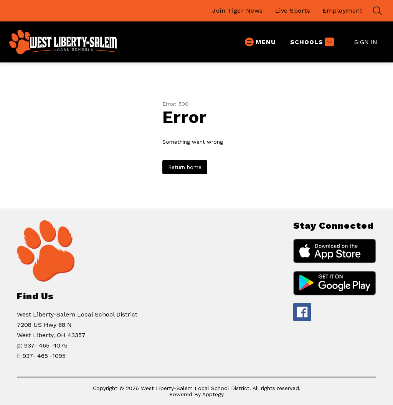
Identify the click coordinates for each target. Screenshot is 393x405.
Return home (184, 167)
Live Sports (292, 10)
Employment (342, 10)
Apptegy (213, 394)
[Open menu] (260, 42)
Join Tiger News (237, 10)
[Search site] (377, 10)
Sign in (365, 42)
